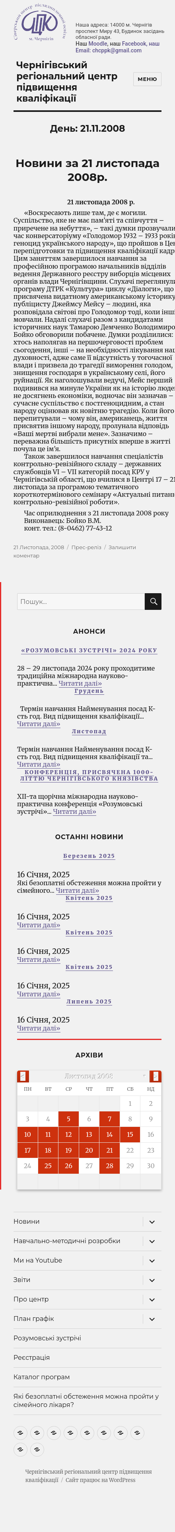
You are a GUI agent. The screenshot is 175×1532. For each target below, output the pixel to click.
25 (48, 1166)
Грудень (89, 691)
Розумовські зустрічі (47, 1338)
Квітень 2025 (89, 898)
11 (48, 1134)
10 (27, 1134)
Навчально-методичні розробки (67, 1241)
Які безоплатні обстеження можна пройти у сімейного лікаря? (86, 1401)
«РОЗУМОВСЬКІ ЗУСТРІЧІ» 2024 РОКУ (89, 650)
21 (109, 1150)
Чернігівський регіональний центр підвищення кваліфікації (66, 82)
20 (89, 1150)
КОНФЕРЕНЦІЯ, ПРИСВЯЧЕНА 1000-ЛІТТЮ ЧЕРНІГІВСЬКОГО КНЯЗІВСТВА (89, 775)
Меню (147, 79)
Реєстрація (32, 1357)
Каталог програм (42, 1377)
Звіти (22, 1280)
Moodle (97, 43)
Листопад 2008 (89, 1076)
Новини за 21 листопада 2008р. (87, 170)
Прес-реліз (86, 547)
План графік (34, 1318)
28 (109, 1166)
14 (110, 1134)
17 (28, 1150)
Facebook (134, 43)
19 (68, 1150)
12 (68, 1134)
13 (89, 1134)
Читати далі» (80, 683)
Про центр (31, 1299)
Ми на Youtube (38, 1260)
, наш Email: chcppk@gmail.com (117, 47)
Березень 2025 (89, 856)
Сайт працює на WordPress (101, 1480)
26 (68, 1166)
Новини (27, 1221)
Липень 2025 (89, 1001)
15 (130, 1134)
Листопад (89, 731)
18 (48, 1150)
